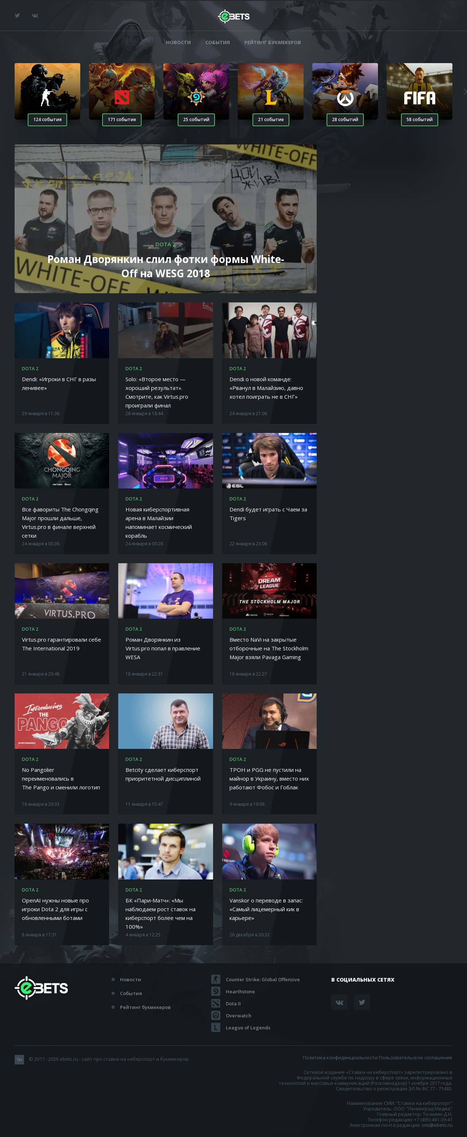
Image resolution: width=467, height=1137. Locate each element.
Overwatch (238, 1015)
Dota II (233, 1003)
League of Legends (248, 1027)
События (217, 42)
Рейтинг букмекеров (272, 42)
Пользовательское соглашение (415, 1057)
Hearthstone (240, 991)
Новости (178, 42)
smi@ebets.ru (437, 1125)
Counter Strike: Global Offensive (263, 979)
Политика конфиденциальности (340, 1057)
